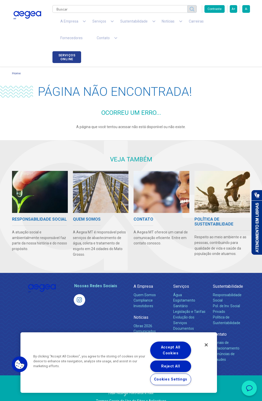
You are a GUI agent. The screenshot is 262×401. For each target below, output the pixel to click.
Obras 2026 (143, 313)
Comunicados (145, 318)
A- (246, 9)
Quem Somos (145, 282)
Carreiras (171, 23)
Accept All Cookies (170, 350)
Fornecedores (199, 23)
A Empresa (143, 273)
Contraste (215, 9)
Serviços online (235, 24)
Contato (220, 321)
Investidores (143, 293)
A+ (233, 9)
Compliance (143, 287)
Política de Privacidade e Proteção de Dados (131, 393)
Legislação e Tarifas (189, 299)
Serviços (181, 273)
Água (177, 282)
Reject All (170, 366)
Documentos (183, 316)
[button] (20, 364)
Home (16, 60)
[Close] (206, 345)
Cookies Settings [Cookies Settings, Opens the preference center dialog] (171, 379)
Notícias (141, 304)
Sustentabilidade (228, 273)
